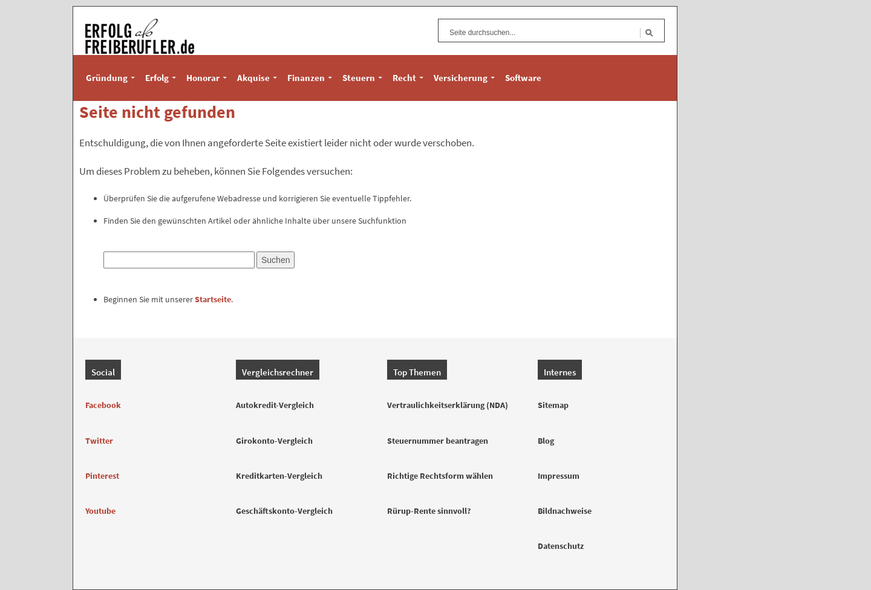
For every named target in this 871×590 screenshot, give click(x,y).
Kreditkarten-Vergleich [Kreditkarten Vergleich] (279, 475)
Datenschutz (561, 545)
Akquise (253, 77)
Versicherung (461, 77)
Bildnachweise (565, 510)
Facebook (103, 405)
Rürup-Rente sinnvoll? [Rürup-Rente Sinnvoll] (429, 510)
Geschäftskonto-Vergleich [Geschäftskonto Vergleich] (284, 510)
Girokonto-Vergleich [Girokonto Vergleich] (274, 440)
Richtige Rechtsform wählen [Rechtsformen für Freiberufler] (440, 475)
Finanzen (306, 77)
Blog (546, 440)
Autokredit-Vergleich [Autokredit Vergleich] (275, 405)
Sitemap (553, 405)
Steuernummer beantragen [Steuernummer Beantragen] (437, 440)
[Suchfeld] (541, 33)
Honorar (203, 77)
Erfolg (157, 77)
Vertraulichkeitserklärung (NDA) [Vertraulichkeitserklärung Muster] (447, 405)
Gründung (107, 77)
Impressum (558, 475)
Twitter (99, 440)
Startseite (213, 299)
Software (523, 77)
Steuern (358, 77)
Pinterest (102, 475)
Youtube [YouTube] (100, 510)
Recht (404, 77)
